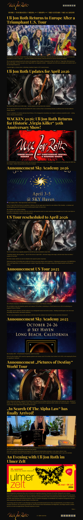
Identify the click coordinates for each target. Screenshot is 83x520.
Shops (43, 12)
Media (32, 12)
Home (11, 12)
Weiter (74, 509)
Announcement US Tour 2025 (33, 268)
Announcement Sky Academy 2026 (38, 167)
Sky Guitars (54, 12)
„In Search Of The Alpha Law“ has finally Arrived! (37, 410)
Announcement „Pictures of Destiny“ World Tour (40, 364)
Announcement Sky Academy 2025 (37, 318)
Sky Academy (68, 12)
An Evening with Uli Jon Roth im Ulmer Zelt (36, 459)
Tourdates (21, 12)
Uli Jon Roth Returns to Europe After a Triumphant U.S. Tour (41, 20)
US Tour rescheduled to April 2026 (37, 217)
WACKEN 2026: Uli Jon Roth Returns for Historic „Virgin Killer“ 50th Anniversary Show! (39, 123)
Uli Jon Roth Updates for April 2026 (38, 71)
